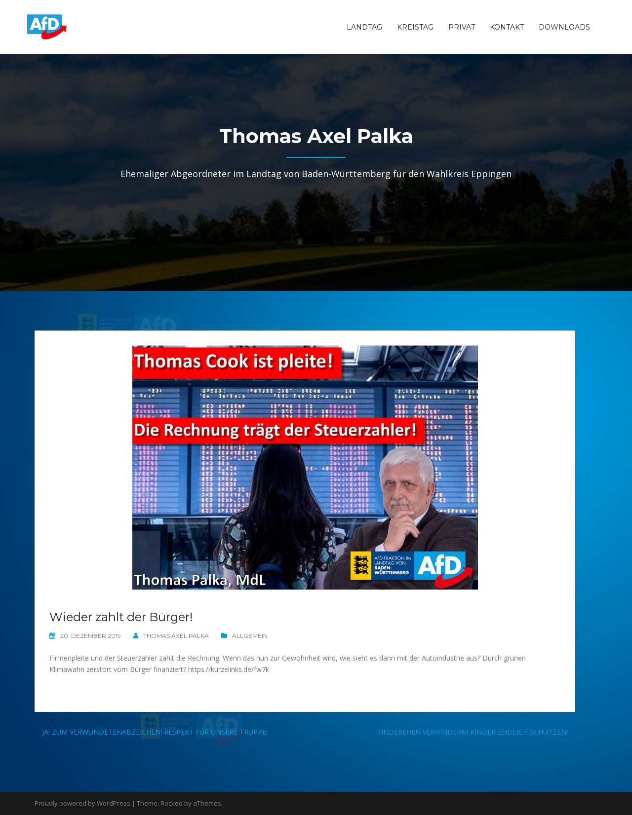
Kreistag (415, 27)
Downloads (564, 27)
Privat (461, 27)
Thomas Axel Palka (176, 635)
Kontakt (507, 27)
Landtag (364, 27)
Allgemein (250, 635)
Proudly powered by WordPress (82, 803)
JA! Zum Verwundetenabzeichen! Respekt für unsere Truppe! (155, 732)
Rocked (171, 803)
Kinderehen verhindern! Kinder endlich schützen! (472, 732)
